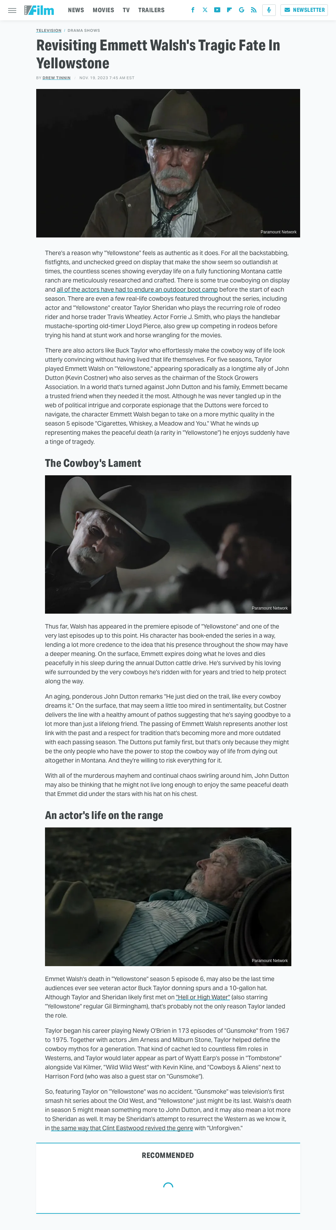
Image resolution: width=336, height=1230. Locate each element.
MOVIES (103, 10)
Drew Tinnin (57, 77)
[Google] (241, 11)
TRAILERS (151, 10)
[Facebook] (193, 11)
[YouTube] (217, 11)
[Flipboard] (229, 11)
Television (49, 30)
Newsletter (304, 10)
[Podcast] (269, 10)
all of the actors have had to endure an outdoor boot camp (137, 289)
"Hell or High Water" (203, 997)
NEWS (76, 10)
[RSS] (253, 11)
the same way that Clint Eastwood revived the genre (122, 1128)
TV (126, 10)
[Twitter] (205, 11)
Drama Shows (84, 30)
